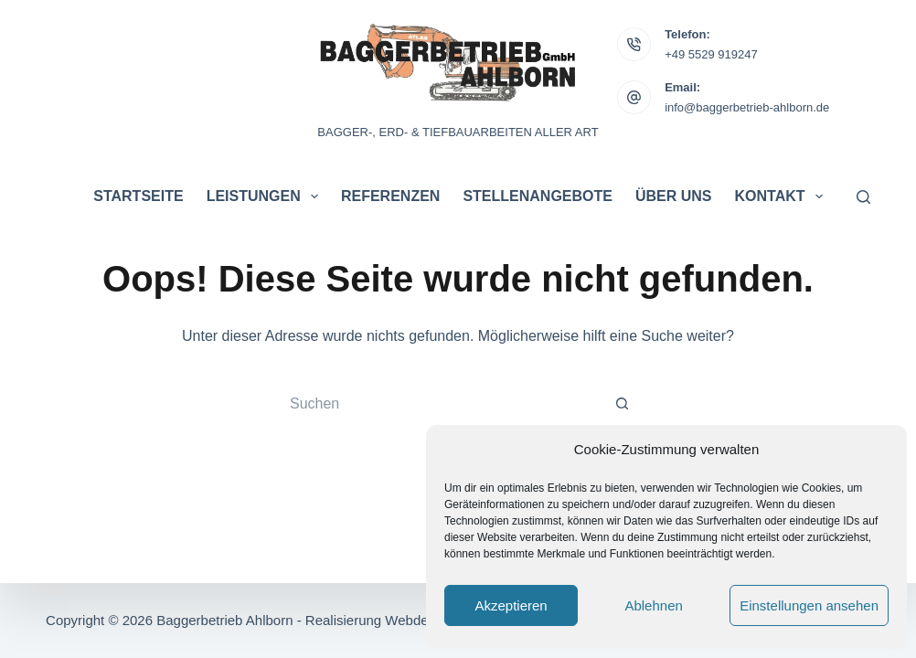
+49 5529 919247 (711, 54)
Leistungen (266, 196)
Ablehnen (653, 605)
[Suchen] (863, 197)
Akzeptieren (510, 605)
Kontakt (782, 196)
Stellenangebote (537, 196)
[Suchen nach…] (439, 404)
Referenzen (390, 196)
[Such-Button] (622, 404)
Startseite (138, 196)
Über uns (673, 196)
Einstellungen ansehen (809, 605)
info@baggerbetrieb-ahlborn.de (747, 107)
